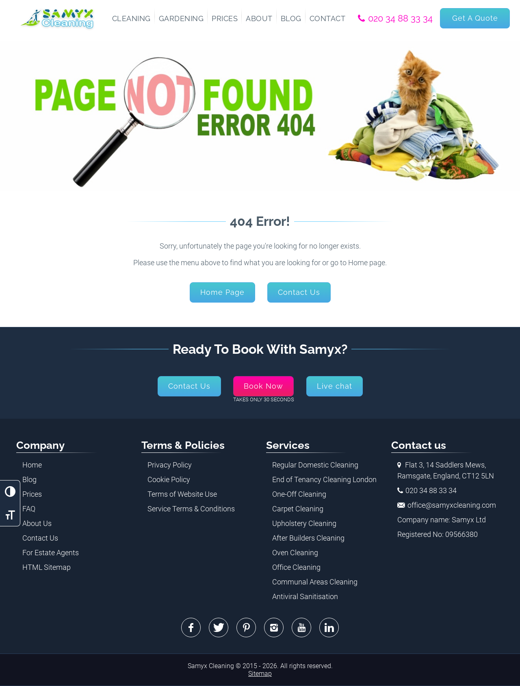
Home (32, 465)
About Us (37, 523)
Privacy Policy (169, 465)
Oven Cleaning (295, 552)
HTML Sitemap (46, 567)
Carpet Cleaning (297, 508)
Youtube (301, 627)
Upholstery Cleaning (304, 523)
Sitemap (260, 673)
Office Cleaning (296, 567)
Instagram (274, 627)
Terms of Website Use (182, 494)
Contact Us (40, 538)
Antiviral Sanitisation (305, 596)
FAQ (28, 508)
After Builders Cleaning (308, 538)
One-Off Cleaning (299, 494)
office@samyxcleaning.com (451, 505)
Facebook (191, 627)
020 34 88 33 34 (400, 18)
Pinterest (246, 627)
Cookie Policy (168, 479)
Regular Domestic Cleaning (315, 465)
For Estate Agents (50, 552)
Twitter (218, 627)
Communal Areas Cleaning (315, 582)
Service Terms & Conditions (191, 508)
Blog (29, 479)
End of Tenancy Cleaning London (324, 479)
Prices (32, 494)
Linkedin (329, 627)
